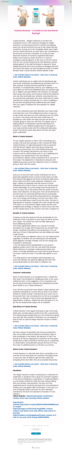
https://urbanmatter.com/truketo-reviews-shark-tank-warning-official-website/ (33, 397)
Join (36, 433)
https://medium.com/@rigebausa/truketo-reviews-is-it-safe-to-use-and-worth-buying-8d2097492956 (35, 416)
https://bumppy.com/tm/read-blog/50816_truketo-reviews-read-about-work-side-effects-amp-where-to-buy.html (34, 411)
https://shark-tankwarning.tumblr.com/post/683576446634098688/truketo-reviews (36, 404)
